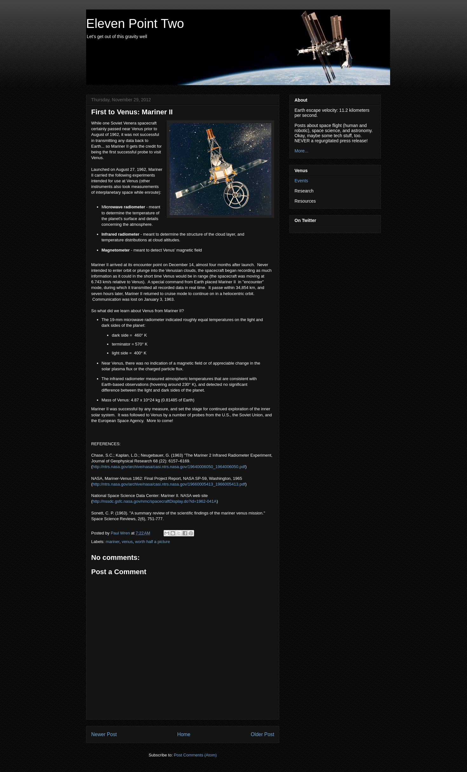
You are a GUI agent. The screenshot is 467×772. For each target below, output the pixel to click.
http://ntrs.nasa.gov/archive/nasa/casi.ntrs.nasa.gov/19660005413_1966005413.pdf (168, 484)
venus (127, 541)
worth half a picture (152, 541)
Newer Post (104, 734)
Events (301, 180)
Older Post (262, 734)
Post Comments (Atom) (195, 755)
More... (301, 150)
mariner (112, 541)
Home (184, 734)
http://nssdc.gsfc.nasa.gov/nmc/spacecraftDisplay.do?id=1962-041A (154, 501)
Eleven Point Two (135, 23)
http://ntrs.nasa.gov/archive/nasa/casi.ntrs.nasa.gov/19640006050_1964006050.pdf (168, 466)
